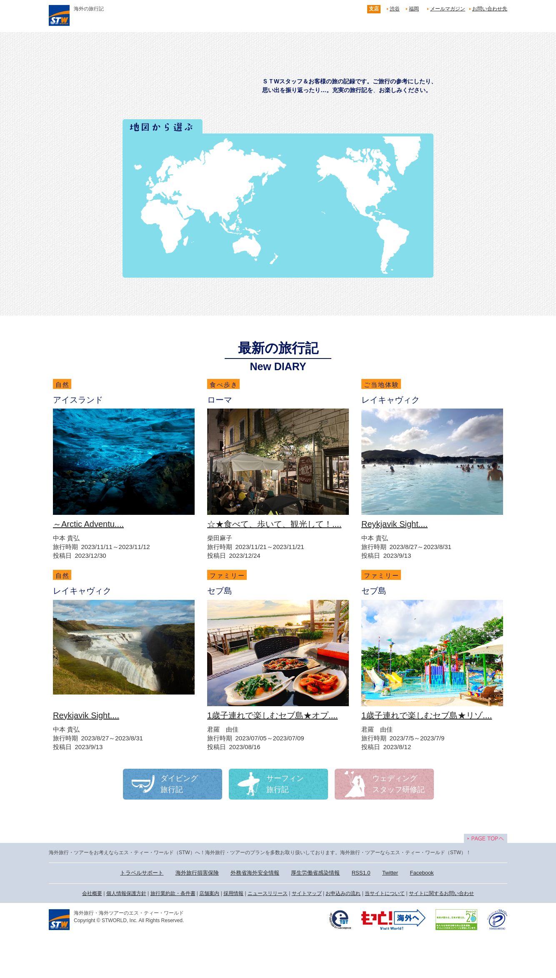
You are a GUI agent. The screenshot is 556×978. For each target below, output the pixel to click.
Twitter (390, 873)
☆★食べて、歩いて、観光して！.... (274, 524)
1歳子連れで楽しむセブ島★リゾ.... (426, 715)
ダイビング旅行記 (179, 784)
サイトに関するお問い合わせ (441, 893)
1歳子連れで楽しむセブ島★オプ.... (272, 715)
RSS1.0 (361, 873)
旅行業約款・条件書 (172, 893)
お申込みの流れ (343, 893)
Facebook (422, 873)
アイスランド (78, 399)
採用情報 (233, 893)
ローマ (219, 399)
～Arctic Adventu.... (88, 524)
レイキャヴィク (390, 399)
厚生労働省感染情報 (315, 873)
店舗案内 (209, 893)
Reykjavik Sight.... (394, 524)
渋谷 (395, 9)
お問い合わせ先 (489, 9)
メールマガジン (447, 9)
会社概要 (92, 893)
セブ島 (219, 590)
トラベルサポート (141, 873)
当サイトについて (385, 893)
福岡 (414, 9)
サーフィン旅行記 (285, 784)
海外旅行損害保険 (197, 873)
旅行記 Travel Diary (280, 76)
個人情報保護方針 (126, 893)
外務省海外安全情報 (254, 873)
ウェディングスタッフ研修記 (398, 784)
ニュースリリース (268, 893)
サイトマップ (307, 893)
